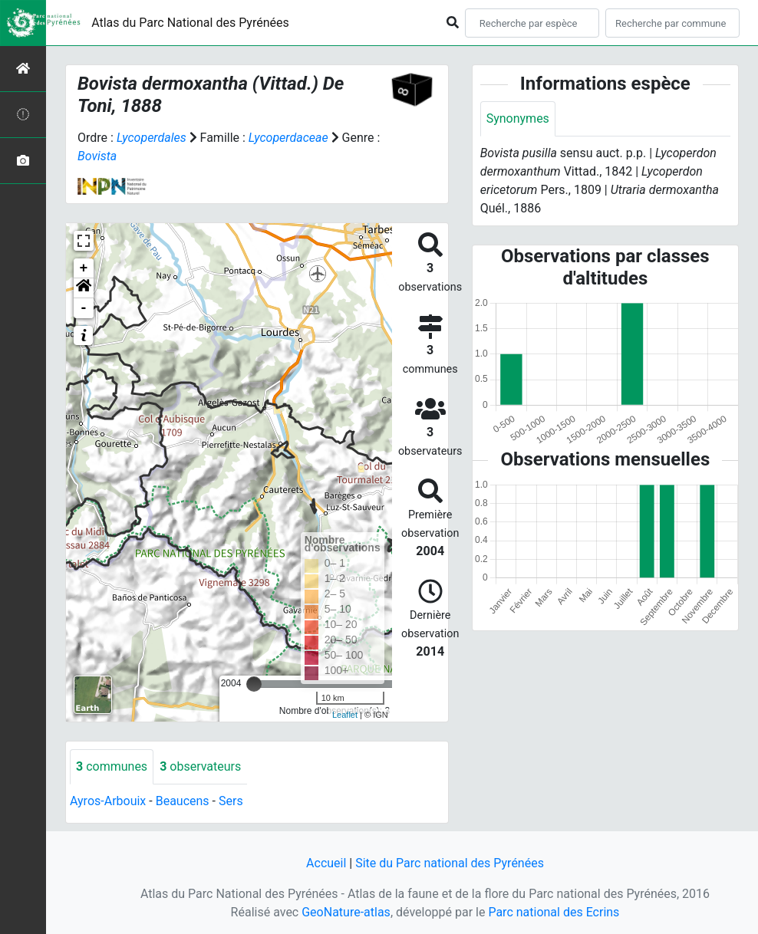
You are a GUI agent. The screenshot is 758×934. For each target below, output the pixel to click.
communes (111, 766)
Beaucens (182, 801)
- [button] (84, 308)
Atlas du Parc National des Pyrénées (190, 22)
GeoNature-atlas (346, 912)
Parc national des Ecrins (553, 912)
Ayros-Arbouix (108, 801)
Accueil (326, 863)
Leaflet (345, 714)
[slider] (254, 684)
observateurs (200, 766)
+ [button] (84, 268)
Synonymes (517, 118)
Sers (231, 801)
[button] (84, 288)
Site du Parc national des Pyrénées (449, 863)
